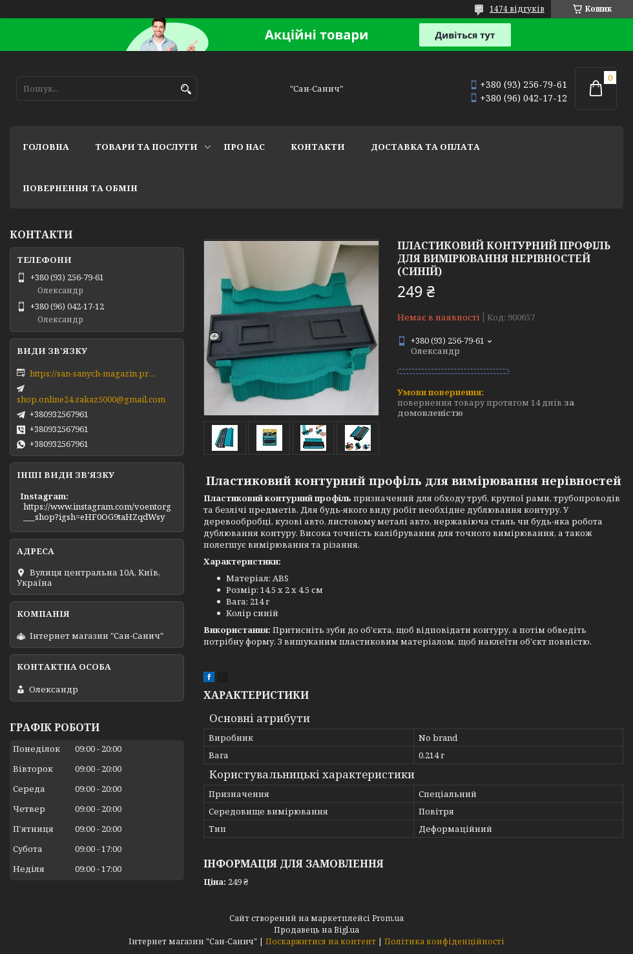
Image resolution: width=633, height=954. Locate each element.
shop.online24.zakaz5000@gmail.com (91, 399)
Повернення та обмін (80, 188)
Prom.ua (388, 918)
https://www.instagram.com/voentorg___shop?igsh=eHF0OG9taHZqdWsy (97, 511)
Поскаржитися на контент (320, 941)
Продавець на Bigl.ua (316, 929)
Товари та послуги (146, 146)
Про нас (244, 146)
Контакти (318, 146)
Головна (46, 146)
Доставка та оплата (425, 146)
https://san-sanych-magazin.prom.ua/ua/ (94, 373)
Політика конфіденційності (444, 941)
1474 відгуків (517, 8)
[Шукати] (185, 89)
